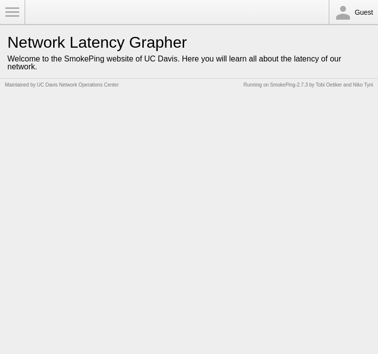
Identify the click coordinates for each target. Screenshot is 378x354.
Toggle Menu (12, 12)
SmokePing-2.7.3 (289, 85)
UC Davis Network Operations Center (78, 85)
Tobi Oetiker (328, 85)
